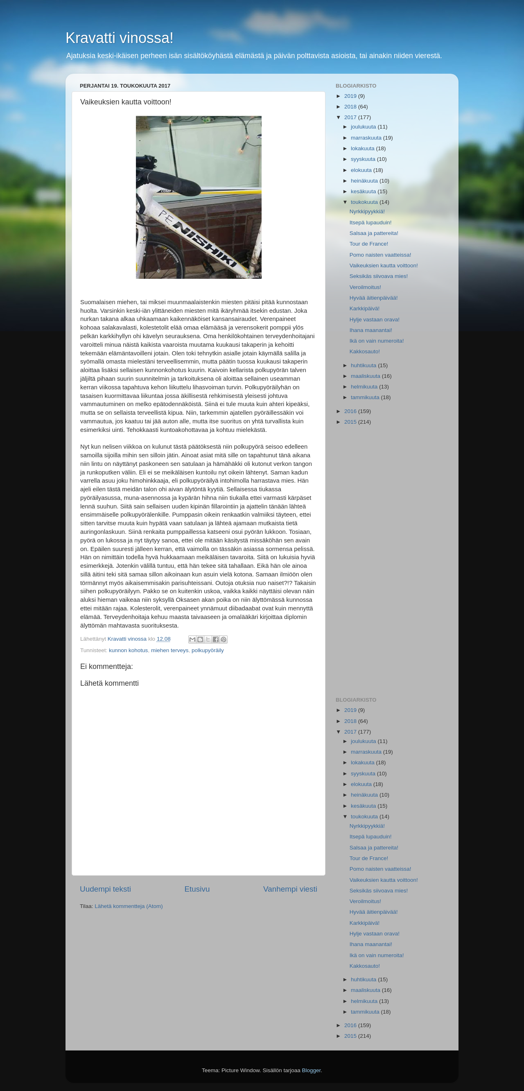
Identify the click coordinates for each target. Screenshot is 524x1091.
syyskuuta (364, 159)
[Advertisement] (390, 561)
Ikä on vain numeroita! (377, 341)
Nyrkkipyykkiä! (367, 211)
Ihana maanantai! (371, 330)
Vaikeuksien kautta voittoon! (384, 265)
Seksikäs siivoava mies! (379, 276)
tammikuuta (366, 397)
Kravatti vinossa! (120, 37)
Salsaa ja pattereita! (374, 233)
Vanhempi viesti (290, 889)
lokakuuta (363, 148)
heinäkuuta (365, 181)
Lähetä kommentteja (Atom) (129, 906)
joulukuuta (364, 127)
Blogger (311, 1070)
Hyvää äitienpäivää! (374, 298)
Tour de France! (369, 244)
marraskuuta (367, 138)
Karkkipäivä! (365, 308)
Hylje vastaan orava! (375, 319)
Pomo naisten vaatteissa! (380, 255)
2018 (351, 107)
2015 (351, 422)
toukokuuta (365, 202)
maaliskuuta (366, 376)
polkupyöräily (208, 650)
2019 (351, 96)
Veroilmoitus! (365, 287)
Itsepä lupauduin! (371, 222)
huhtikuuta (364, 365)
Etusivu (197, 889)
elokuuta (362, 170)
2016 (351, 411)
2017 (351, 117)
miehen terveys (170, 650)
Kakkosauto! (365, 351)
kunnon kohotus (128, 650)
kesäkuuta (364, 191)
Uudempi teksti (105, 889)
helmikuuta (365, 387)
